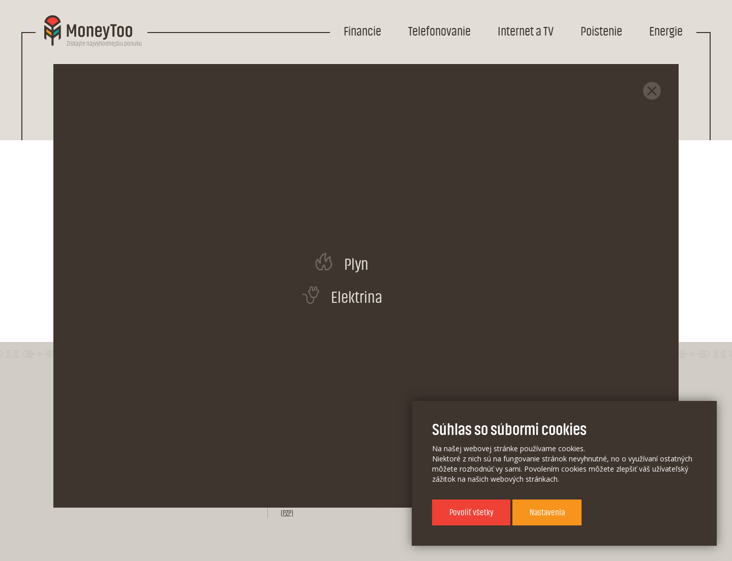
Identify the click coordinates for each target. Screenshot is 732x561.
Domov (130, 77)
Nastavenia (547, 512)
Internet (229, 77)
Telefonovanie (439, 31)
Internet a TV (526, 31)
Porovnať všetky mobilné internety (371, 285)
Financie (362, 31)
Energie (666, 31)
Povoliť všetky (471, 512)
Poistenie (601, 31)
